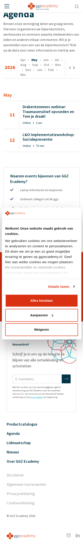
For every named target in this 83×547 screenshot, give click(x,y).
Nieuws (13, 452)
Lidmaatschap (19, 442)
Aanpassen (41, 315)
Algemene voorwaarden (26, 484)
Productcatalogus (22, 424)
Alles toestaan (41, 300)
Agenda (13, 433)
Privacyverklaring (21, 493)
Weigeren (41, 329)
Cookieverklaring (21, 502)
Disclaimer (15, 475)
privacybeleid (36, 397)
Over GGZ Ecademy (23, 461)
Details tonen (58, 286)
